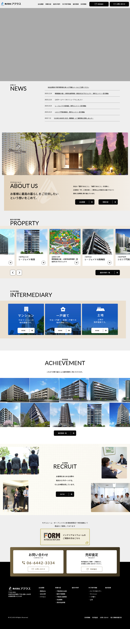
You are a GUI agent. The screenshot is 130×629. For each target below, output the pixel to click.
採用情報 (83, 4)
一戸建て (93, 597)
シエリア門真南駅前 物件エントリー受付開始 (70, 112)
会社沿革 (43, 594)
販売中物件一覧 (105, 273)
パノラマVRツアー (96, 591)
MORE (23, 330)
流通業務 (59, 600)
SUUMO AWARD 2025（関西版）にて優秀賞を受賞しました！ (74, 118)
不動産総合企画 (62, 591)
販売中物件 (56, 4)
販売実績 (76, 4)
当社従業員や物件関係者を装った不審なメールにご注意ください (68, 87)
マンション (93, 594)
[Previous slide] (13, 272)
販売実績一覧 (62, 433)
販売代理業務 (61, 594)
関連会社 (43, 591)
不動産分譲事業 (62, 597)
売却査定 (95, 617)
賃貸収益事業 (61, 602)
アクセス (43, 597)
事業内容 (48, 4)
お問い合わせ (104, 617)
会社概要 (40, 4)
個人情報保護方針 (116, 617)
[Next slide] (19, 272)
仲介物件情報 (66, 4)
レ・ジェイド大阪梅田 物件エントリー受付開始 (70, 106)
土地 (91, 600)
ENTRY (62, 494)
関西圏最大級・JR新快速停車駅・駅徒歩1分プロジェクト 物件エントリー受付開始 (82, 93)
